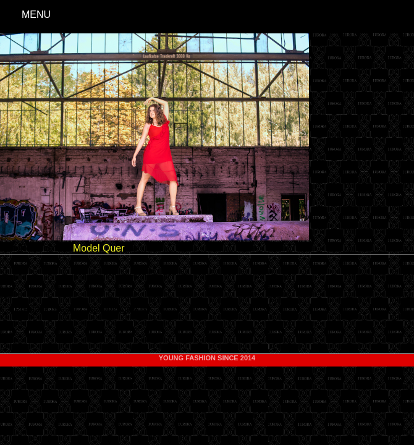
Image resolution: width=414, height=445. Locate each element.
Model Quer (99, 248)
